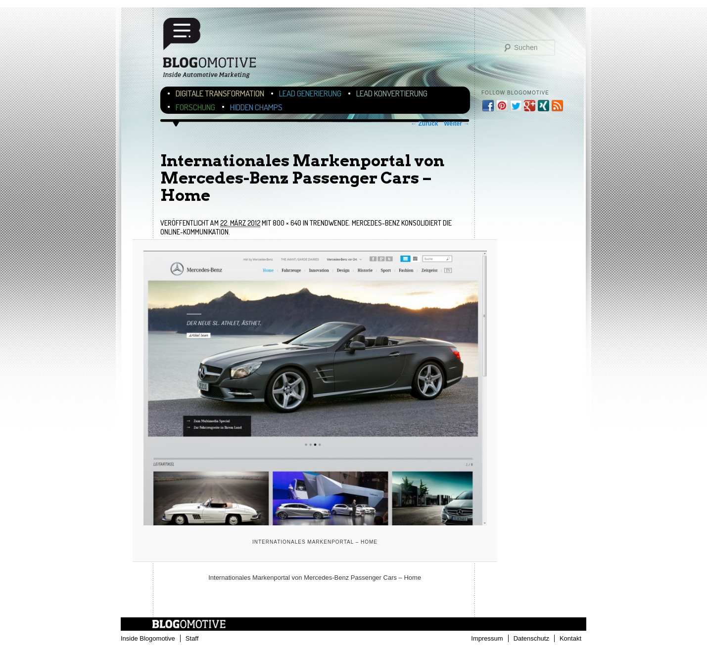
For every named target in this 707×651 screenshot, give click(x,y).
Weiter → (457, 123)
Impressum (487, 638)
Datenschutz (531, 638)
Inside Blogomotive (148, 638)
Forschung (195, 107)
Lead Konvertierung (391, 93)
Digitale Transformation (220, 93)
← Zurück (424, 123)
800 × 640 (287, 223)
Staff (192, 638)
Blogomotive (216, 51)
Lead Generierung (310, 93)
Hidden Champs (256, 107)
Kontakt (570, 638)
